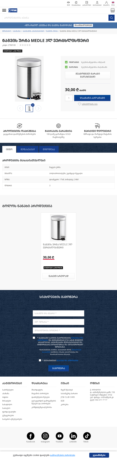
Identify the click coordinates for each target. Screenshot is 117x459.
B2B (62, 401)
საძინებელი (8, 390)
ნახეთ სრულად (59, 276)
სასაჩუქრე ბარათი (69, 393)
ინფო (9, 149)
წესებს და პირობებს (67, 360)
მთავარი (6, 31)
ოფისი (5, 397)
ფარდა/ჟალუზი (9, 412)
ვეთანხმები (99, 455)
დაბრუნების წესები (41, 397)
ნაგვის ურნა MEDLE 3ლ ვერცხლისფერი (57, 246)
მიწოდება (49, 149)
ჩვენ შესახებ (67, 390)
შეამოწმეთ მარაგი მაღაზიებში (88, 75)
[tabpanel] (29, 79)
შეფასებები (28, 149)
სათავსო (6, 408)
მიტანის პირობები (40, 393)
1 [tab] (28, 98)
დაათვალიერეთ (83, 25)
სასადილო (7, 404)
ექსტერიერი (8, 415)
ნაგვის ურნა (52, 31)
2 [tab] (30, 98)
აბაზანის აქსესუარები (33, 31)
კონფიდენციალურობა (42, 407)
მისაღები (6, 401)
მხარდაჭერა (37, 390)
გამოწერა (58, 368)
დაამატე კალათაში (92, 97)
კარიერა (64, 404)
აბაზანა (17, 31)
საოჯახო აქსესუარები (12, 419)
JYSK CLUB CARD (68, 397)
